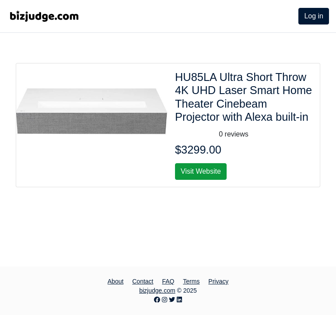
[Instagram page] (164, 299)
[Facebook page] (157, 299)
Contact (142, 281)
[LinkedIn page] (179, 299)
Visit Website (201, 171)
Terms (191, 281)
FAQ (168, 281)
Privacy (218, 281)
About (116, 281)
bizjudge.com (157, 290)
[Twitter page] (172, 299)
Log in (313, 16)
